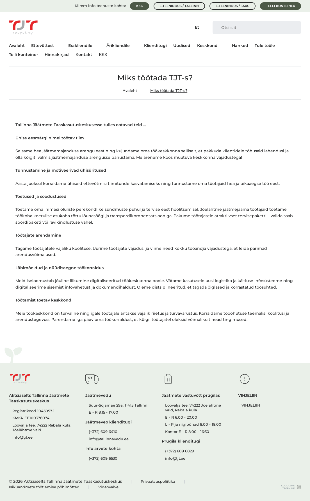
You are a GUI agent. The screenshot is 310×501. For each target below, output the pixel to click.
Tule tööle (265, 45)
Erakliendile (80, 45)
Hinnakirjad (57, 54)
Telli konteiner (280, 6)
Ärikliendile (118, 45)
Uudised (181, 45)
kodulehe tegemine (286, 487)
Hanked (240, 45)
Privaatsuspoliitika (158, 481)
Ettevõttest (42, 45)
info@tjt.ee (22, 437)
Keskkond (207, 45)
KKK (139, 6)
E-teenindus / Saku (233, 6)
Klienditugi (155, 45)
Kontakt (84, 54)
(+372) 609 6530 (103, 458)
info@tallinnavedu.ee (109, 439)
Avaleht (17, 45)
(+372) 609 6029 (179, 451)
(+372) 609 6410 (103, 432)
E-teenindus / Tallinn (179, 6)
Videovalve (108, 487)
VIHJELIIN (250, 405)
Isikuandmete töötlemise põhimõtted (44, 487)
